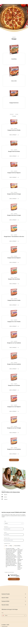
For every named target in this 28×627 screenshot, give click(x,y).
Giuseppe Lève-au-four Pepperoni (14, 403)
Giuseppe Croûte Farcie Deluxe (14, 148)
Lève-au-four (14, 76)
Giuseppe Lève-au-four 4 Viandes (14, 318)
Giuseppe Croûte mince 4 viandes (14, 297)
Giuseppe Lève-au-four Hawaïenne (14, 446)
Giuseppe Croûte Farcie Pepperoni (14, 169)
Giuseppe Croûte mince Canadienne (14, 361)
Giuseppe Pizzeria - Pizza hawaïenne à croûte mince (14, 233)
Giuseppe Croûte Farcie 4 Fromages (14, 191)
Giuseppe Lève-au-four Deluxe (14, 382)
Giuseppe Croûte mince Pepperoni (14, 254)
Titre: (5, 521)
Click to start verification (15, 575)
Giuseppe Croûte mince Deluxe (14, 276)
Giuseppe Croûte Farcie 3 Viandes (14, 127)
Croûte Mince (14, 54)
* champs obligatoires (9, 572)
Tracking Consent (4, 626)
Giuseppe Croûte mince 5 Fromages (14, 212)
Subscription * (7, 543)
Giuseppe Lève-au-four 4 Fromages (14, 425)
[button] (14, 594)
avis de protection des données (20, 556)
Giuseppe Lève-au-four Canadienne (14, 340)
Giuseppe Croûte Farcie (14, 98)
